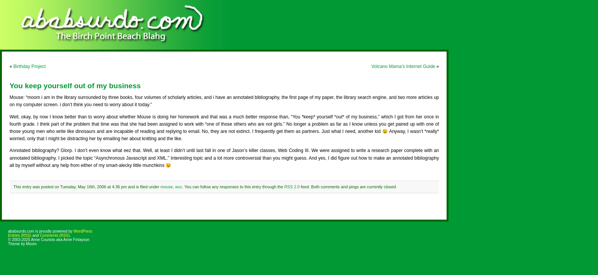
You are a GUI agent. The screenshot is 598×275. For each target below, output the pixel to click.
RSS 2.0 (291, 186)
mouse (167, 186)
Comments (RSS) (54, 235)
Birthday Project (29, 66)
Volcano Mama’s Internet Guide (403, 66)
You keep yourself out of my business (75, 86)
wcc (178, 186)
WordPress (83, 231)
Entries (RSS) (19, 235)
